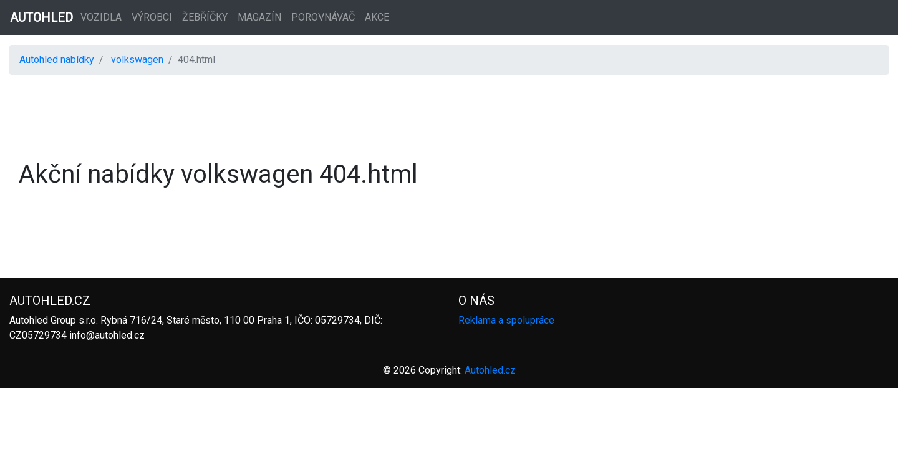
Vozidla (101, 17)
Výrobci (152, 17)
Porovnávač (323, 17)
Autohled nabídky (56, 59)
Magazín (259, 17)
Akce (377, 17)
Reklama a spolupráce (506, 320)
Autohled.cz (490, 370)
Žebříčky (205, 17)
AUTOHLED (41, 17)
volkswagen (137, 59)
